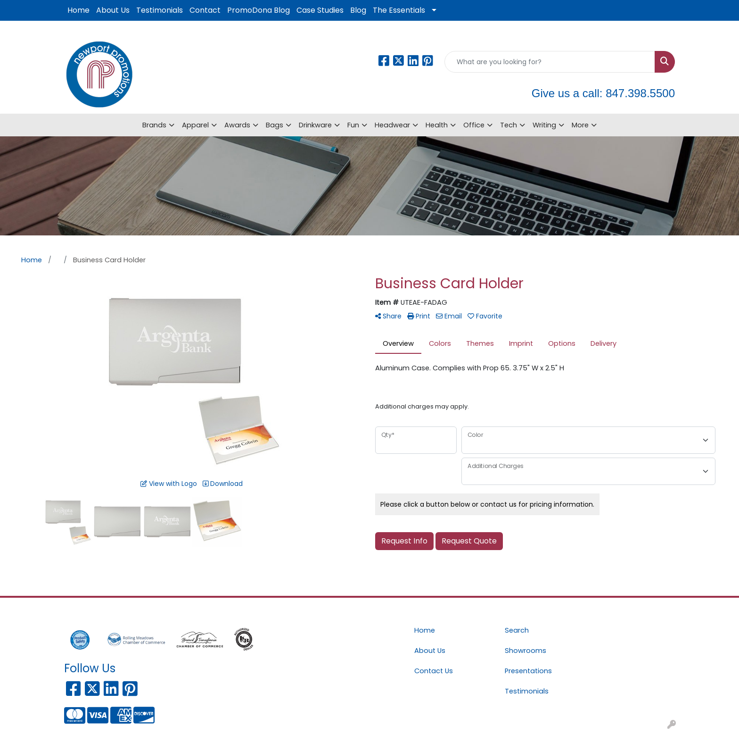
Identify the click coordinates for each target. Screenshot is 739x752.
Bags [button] (274, 125)
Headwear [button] (392, 125)
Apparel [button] (195, 125)
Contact (205, 10)
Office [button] (473, 125)
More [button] (580, 125)
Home (78, 10)
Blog (358, 10)
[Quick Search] (549, 62)
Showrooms (525, 650)
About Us (113, 10)
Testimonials (159, 10)
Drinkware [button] (315, 125)
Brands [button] (154, 125)
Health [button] (437, 125)
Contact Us (433, 671)
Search (517, 630)
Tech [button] (508, 125)
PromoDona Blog (258, 10)
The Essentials (399, 10)
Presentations (528, 671)
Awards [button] (237, 125)
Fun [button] (353, 125)
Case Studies (320, 10)
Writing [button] (544, 125)
